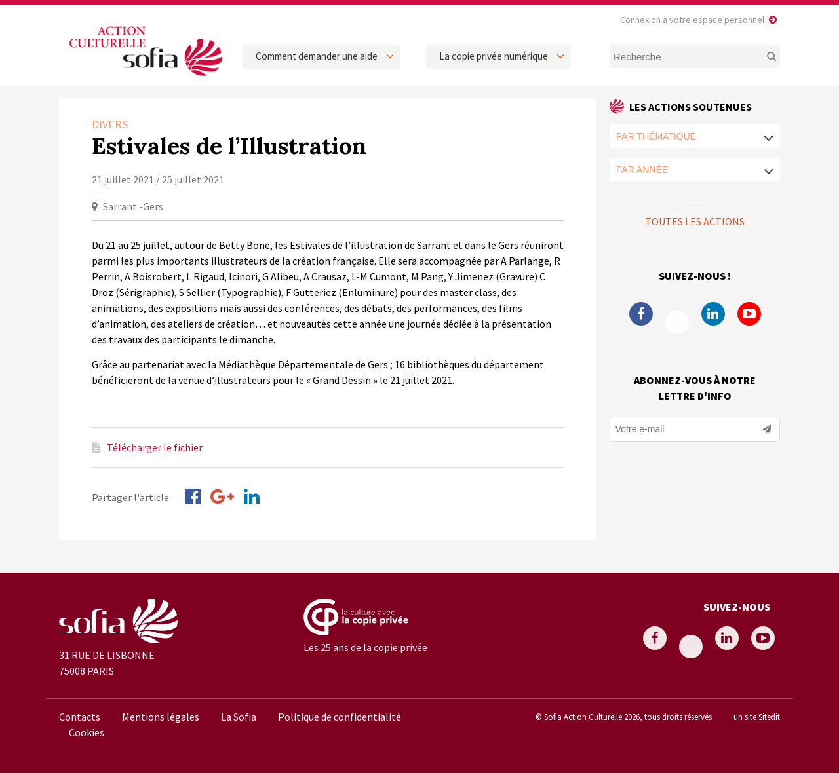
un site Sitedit (756, 716)
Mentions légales (160, 716)
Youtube (749, 314)
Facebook (641, 314)
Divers (110, 124)
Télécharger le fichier (155, 447)
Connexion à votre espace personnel (692, 20)
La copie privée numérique (493, 56)
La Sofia (238, 716)
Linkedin (713, 314)
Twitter (677, 322)
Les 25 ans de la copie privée (365, 647)
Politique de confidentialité (339, 716)
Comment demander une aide (317, 56)
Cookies (86, 732)
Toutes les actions (695, 221)
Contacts (79, 716)
